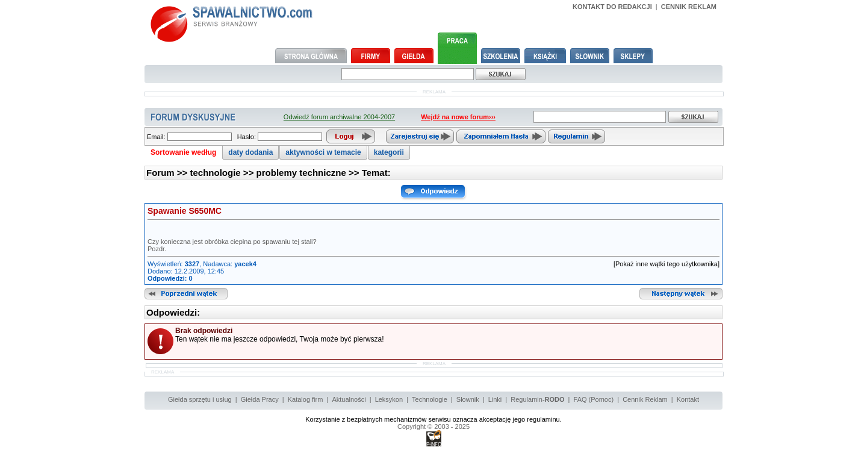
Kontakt (688, 399)
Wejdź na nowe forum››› (458, 116)
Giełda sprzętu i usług (200, 399)
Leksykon (389, 399)
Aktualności (348, 399)
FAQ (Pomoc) (594, 399)
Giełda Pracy (260, 399)
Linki (495, 399)
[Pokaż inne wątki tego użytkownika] (666, 263)
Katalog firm (305, 399)
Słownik (467, 399)
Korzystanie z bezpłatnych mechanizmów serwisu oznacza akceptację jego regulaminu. (433, 419)
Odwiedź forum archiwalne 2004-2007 (339, 116)
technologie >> (223, 172)
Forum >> (168, 172)
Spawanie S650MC (185, 211)
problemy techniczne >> (309, 172)
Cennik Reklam (645, 399)
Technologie (429, 399)
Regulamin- (537, 399)
